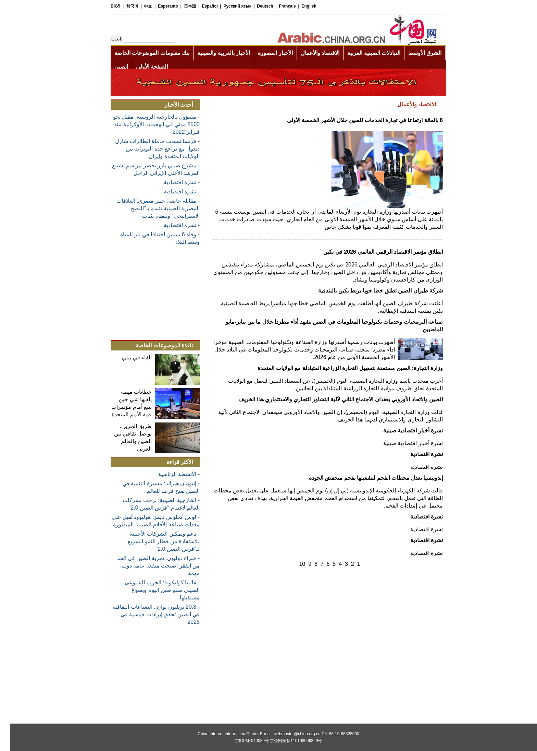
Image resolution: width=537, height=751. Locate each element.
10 (292, 564)
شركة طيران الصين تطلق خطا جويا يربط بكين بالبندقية (370, 291)
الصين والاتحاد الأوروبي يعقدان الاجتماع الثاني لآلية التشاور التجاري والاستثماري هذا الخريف (330, 399)
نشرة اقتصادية (416, 454)
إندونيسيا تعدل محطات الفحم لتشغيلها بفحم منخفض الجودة (366, 478)
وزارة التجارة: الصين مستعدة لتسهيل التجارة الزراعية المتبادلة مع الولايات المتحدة (340, 368)
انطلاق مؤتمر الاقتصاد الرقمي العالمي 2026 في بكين (373, 252)
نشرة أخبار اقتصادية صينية (403, 430)
